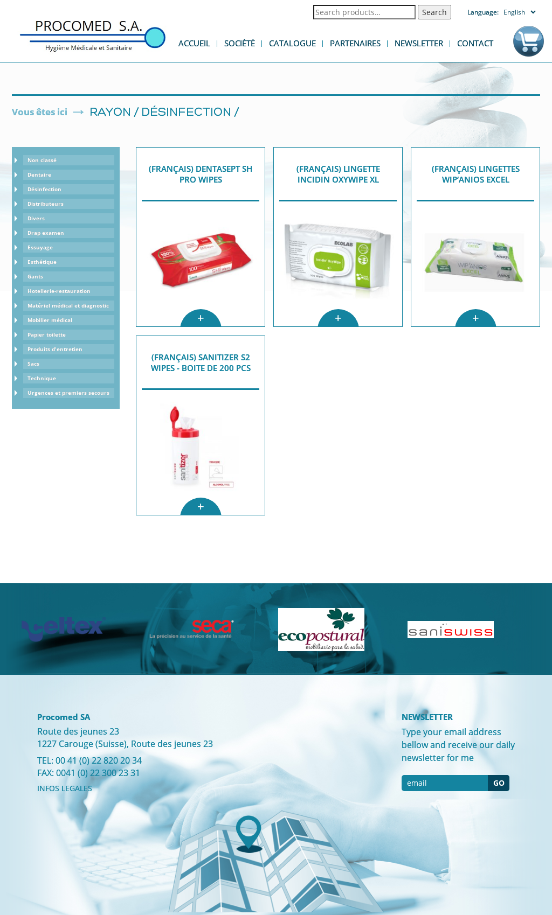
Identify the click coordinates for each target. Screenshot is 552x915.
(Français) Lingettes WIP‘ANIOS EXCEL (476, 174)
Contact (475, 43)
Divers (36, 218)
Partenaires (355, 43)
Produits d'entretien (54, 349)
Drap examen (45, 232)
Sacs (33, 363)
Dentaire (39, 174)
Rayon (110, 113)
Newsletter (419, 43)
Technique (41, 378)
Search (434, 12)
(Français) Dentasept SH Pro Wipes (200, 174)
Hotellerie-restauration (59, 291)
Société (239, 43)
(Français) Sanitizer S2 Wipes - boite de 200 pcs (201, 362)
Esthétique (42, 262)
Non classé (42, 160)
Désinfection (186, 113)
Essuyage (40, 247)
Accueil (194, 43)
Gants (35, 276)
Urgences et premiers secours (68, 392)
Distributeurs (45, 203)
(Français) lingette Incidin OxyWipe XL (338, 174)
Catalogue (292, 43)
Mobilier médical (49, 320)
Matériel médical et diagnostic (68, 305)
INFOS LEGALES (64, 788)
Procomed (93, 35)
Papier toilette (46, 334)
